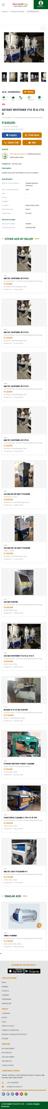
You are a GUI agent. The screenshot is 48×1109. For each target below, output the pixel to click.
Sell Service (7, 1061)
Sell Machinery (8, 1057)
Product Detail (17, 11)
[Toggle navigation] (3, 4)
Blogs (4, 1017)
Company (6, 1013)
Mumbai (5, 986)
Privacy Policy (8, 1026)
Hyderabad (6, 999)
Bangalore (6, 1003)
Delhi (4, 982)
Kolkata (5, 991)
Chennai (5, 995)
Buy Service (7, 1052)
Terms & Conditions (10, 1030)
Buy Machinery (8, 1048)
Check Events (8, 1065)
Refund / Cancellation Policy (14, 1034)
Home (5, 11)
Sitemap (5, 1038)
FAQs (4, 1022)
